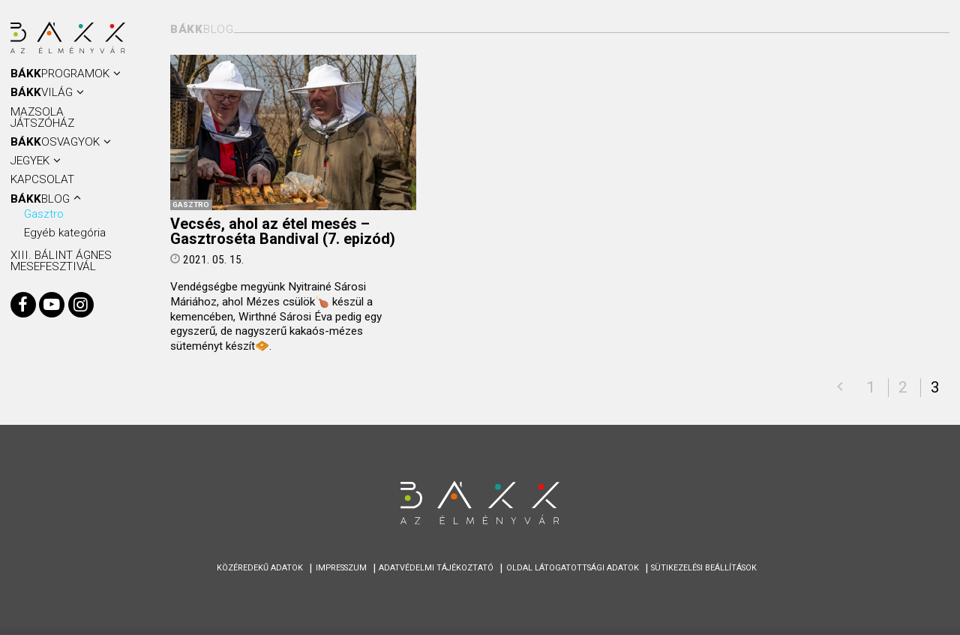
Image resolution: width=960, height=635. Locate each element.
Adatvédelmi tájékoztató (436, 568)
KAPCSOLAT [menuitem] (42, 179)
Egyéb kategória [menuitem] (65, 232)
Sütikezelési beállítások (704, 568)
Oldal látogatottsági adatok (572, 568)
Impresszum (341, 568)
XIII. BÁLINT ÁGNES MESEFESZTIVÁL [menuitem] (61, 260)
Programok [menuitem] (60, 73)
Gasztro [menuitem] (44, 214)
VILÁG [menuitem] (41, 92)
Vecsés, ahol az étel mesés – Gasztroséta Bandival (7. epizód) (282, 232)
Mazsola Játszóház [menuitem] (42, 117)
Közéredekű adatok (260, 568)
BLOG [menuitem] (40, 199)
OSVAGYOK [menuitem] (55, 142)
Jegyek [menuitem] (30, 160)
